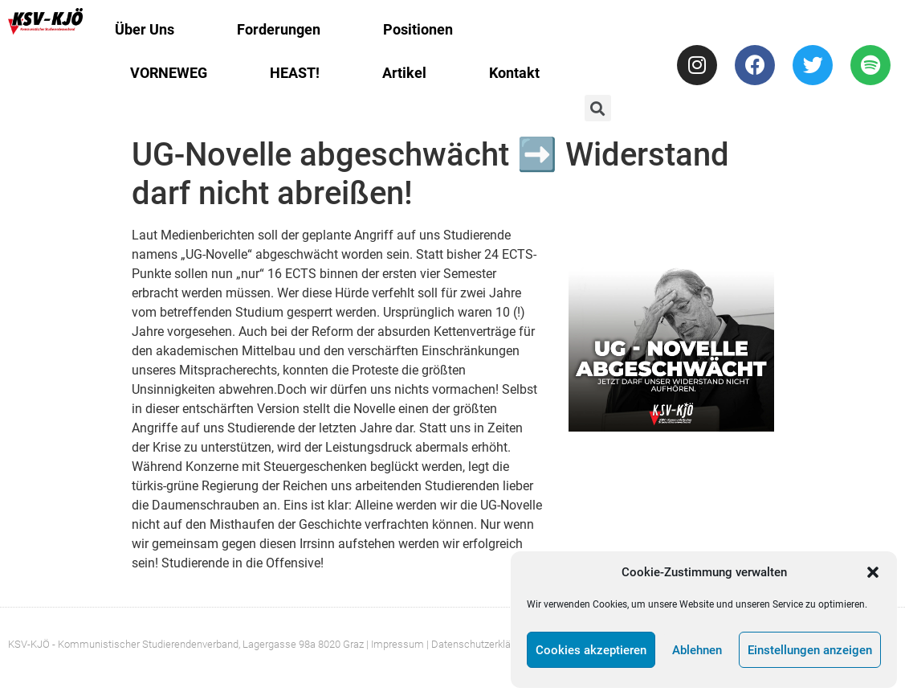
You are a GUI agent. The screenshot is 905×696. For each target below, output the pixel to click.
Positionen (418, 29)
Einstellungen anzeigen (810, 650)
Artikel (404, 72)
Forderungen (278, 29)
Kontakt (514, 72)
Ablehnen (697, 650)
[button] (873, 572)
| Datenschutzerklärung (478, 644)
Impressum (397, 644)
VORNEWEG (168, 72)
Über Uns (144, 29)
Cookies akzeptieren (591, 650)
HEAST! (295, 72)
